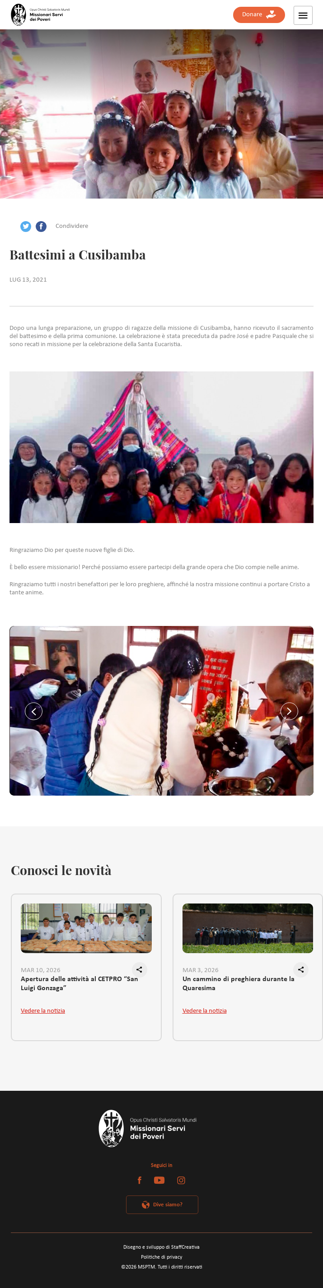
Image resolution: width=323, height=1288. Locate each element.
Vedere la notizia (43, 1011)
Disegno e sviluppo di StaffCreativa (161, 1247)
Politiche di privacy (161, 1257)
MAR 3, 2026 (201, 970)
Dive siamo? (168, 1205)
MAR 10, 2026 (41, 970)
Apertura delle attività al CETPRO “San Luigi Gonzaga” (79, 984)
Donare (259, 14)
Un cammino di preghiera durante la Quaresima (239, 984)
